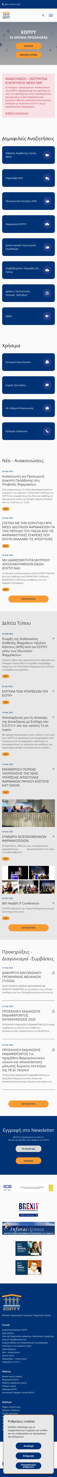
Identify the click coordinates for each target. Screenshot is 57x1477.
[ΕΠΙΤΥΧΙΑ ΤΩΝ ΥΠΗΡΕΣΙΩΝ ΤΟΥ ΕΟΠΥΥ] (28, 693)
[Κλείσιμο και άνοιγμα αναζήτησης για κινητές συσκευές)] (43, 15)
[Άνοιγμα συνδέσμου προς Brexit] (28, 1210)
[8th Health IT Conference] (28, 903)
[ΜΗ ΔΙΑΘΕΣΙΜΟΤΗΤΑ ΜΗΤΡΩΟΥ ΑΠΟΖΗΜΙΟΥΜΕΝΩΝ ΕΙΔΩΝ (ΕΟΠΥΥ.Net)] (28, 564)
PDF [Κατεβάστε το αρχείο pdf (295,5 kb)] (5, 589)
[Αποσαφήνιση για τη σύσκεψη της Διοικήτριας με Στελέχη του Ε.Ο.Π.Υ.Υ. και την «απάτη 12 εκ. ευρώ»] (28, 723)
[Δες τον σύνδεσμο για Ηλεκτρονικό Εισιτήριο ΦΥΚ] (28, 201)
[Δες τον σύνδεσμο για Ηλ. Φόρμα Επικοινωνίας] (28, 408)
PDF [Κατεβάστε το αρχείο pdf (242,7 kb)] (5, 792)
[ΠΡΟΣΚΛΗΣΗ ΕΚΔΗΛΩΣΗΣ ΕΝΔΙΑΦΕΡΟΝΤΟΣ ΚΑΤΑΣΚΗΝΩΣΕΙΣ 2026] (28, 1015)
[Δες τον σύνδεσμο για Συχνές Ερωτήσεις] (28, 385)
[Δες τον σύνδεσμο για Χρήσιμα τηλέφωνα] (28, 431)
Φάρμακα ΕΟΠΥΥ (9, 1389)
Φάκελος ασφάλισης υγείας (14, 1383)
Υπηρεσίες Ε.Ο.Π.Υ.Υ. (11, 1362)
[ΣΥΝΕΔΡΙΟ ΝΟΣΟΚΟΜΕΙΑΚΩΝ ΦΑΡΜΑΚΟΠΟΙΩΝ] (28, 839)
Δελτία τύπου (8, 1355)
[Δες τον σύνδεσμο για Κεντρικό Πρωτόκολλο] (28, 362)
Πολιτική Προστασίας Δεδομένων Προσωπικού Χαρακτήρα (28, 1336)
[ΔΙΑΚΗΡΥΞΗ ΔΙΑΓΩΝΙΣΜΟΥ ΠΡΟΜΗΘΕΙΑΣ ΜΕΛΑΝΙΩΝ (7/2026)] (28, 977)
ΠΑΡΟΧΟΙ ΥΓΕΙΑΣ (28, 54)
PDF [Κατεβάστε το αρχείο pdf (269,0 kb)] (5, 754)
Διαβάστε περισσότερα (16, 113)
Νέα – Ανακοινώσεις (11, 1352)
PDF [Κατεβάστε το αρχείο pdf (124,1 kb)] (5, 859)
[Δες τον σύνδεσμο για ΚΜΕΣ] (28, 316)
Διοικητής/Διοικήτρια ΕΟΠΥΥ (14, 1330)
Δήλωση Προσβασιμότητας (14, 1339)
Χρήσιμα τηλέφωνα (10, 1410)
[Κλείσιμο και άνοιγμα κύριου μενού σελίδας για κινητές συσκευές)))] (51, 15)
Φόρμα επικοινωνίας (11, 1407)
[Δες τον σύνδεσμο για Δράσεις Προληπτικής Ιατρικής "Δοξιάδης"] (28, 293)
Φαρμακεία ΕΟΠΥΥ (10, 1379)
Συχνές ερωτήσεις (10, 1413)
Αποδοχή (28, 1445)
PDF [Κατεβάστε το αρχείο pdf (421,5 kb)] (5, 509)
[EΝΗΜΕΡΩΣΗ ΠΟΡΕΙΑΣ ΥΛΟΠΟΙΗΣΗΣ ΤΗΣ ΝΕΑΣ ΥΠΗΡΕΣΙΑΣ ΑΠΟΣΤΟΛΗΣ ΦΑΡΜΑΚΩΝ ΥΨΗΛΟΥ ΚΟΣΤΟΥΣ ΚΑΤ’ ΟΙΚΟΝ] (28, 777)
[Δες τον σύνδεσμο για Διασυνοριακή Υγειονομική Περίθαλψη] (28, 247)
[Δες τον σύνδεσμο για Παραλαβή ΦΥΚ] (28, 178)
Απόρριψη (28, 1455)
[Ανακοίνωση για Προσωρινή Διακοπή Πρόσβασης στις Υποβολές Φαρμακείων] (28, 480)
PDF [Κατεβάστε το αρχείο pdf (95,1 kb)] (5, 676)
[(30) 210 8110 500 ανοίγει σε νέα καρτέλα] (11, 4)
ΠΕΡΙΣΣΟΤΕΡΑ (28, 599)
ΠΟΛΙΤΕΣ (28, 46)
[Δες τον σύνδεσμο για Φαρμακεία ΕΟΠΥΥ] (28, 224)
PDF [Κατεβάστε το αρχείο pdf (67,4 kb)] (5, 918)
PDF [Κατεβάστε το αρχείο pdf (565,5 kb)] (5, 702)
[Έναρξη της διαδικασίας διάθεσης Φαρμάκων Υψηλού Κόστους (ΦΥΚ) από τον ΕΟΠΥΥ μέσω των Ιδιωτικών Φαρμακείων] (28, 647)
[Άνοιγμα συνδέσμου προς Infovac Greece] (28, 1229)
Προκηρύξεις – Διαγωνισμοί (14, 1358)
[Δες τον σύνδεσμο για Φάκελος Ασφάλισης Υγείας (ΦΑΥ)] (28, 155)
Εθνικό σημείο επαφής (12, 1376)
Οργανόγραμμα (9, 1349)
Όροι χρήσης (8, 1333)
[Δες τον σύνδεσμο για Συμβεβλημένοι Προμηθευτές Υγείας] (28, 270)
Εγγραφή (28, 1160)
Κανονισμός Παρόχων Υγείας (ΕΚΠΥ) (18, 1392)
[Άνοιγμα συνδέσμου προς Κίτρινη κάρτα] (28, 1190)
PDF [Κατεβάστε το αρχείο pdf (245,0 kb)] (5, 546)
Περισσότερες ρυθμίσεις (28, 1465)
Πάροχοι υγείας (9, 1386)
